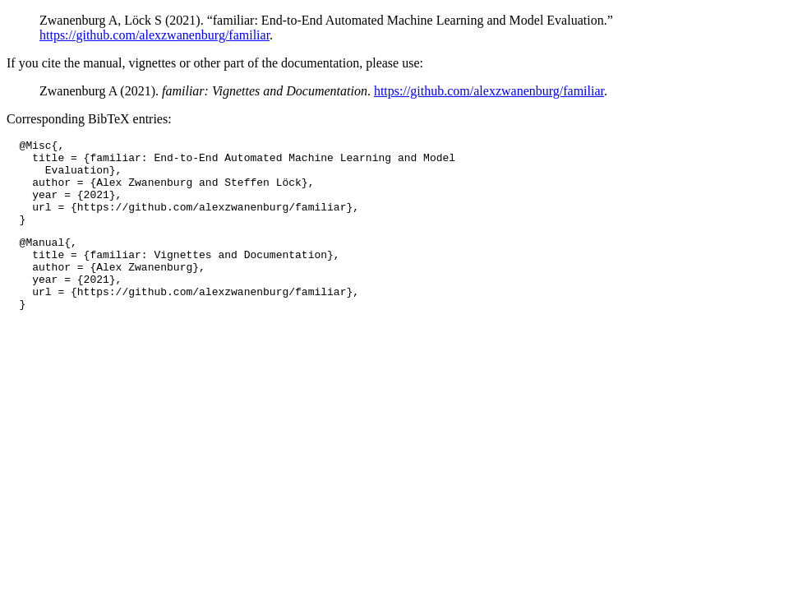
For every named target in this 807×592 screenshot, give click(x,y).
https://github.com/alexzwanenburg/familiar (154, 35)
